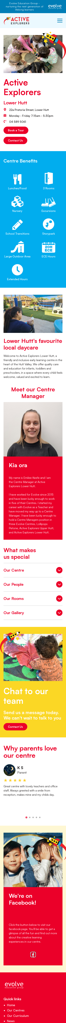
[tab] (26, 817)
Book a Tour (16, 130)
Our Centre (33, 570)
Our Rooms (33, 599)
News (11, 1021)
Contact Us (15, 140)
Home (11, 1005)
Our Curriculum (18, 1016)
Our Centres (15, 1010)
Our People (33, 585)
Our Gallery (33, 613)
